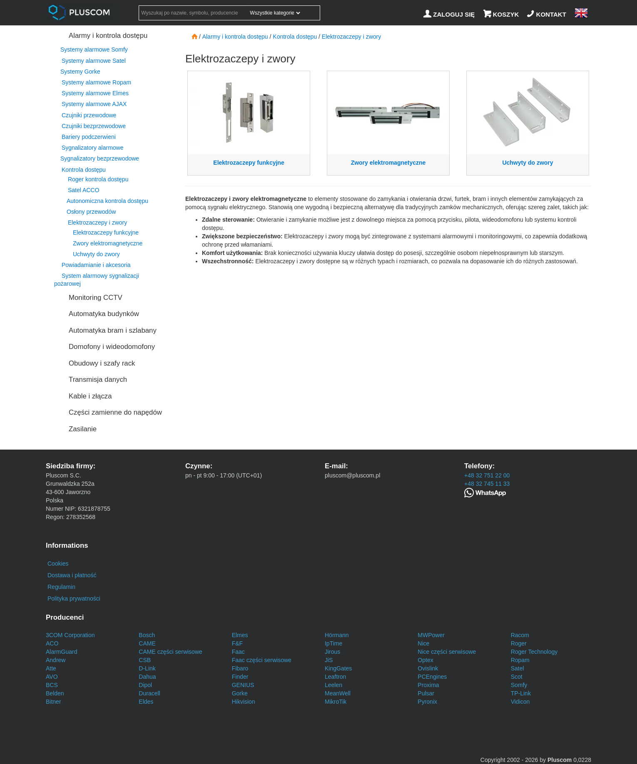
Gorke (240, 693)
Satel (517, 668)
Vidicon (520, 701)
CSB (145, 660)
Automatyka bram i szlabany (113, 330)
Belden (55, 693)
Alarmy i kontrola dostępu (108, 36)
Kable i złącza (90, 396)
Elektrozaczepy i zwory (97, 222)
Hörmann (337, 635)
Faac (238, 651)
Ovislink (428, 668)
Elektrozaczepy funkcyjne (106, 232)
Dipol (145, 685)
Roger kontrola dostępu (98, 179)
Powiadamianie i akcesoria (96, 265)
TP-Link (521, 693)
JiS (329, 660)
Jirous (332, 651)
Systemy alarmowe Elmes (95, 93)
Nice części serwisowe (447, 651)
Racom (520, 635)
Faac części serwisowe (261, 660)
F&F (237, 643)
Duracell (149, 693)
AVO (52, 676)
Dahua (147, 676)
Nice (423, 643)
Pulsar (426, 693)
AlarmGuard (61, 651)
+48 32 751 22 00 (487, 475)
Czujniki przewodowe (89, 115)
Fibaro (240, 668)
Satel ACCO (83, 190)
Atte (51, 668)
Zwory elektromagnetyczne (107, 243)
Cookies (58, 563)
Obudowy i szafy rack (102, 363)
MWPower (431, 635)
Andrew (55, 660)
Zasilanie (83, 429)
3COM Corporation (70, 635)
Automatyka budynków (104, 314)
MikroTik (335, 701)
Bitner (53, 701)
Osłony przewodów (91, 211)
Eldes (146, 701)
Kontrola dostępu (84, 169)
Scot (517, 676)
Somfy (519, 685)
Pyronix (427, 701)
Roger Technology (534, 651)
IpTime (333, 643)
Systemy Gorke (80, 71)
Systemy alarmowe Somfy (94, 49)
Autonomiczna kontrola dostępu (107, 201)
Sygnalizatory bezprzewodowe (99, 158)
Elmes (240, 635)
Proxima (428, 685)
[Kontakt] (547, 14)
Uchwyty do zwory (96, 254)
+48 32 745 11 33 (487, 483)
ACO (52, 643)
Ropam (520, 660)
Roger (519, 643)
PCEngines (432, 676)
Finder (240, 676)
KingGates (338, 668)
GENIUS (243, 685)
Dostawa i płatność (72, 575)
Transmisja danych (98, 379)
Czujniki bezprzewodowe (94, 126)
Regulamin (61, 587)
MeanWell (338, 693)
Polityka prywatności (73, 598)
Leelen (333, 685)
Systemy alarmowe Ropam (96, 82)
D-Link (147, 668)
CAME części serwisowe (170, 651)
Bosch (147, 635)
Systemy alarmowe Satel (94, 60)
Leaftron (335, 676)
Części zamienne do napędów (115, 412)
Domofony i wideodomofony (112, 347)
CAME (147, 643)
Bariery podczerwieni (89, 137)
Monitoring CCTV (95, 298)
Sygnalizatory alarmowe (93, 147)
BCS (52, 685)
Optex (425, 660)
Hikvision (243, 701)
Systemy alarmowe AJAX (94, 104)
